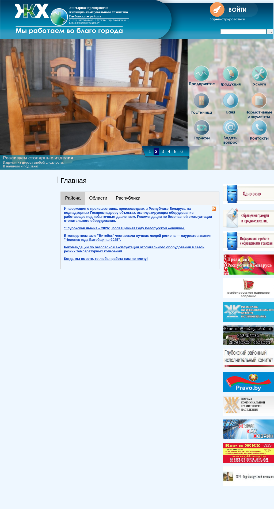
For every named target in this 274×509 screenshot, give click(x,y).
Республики (128, 198)
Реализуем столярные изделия (38, 157)
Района (73, 198)
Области (98, 198)
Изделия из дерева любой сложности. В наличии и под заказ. (33, 164)
